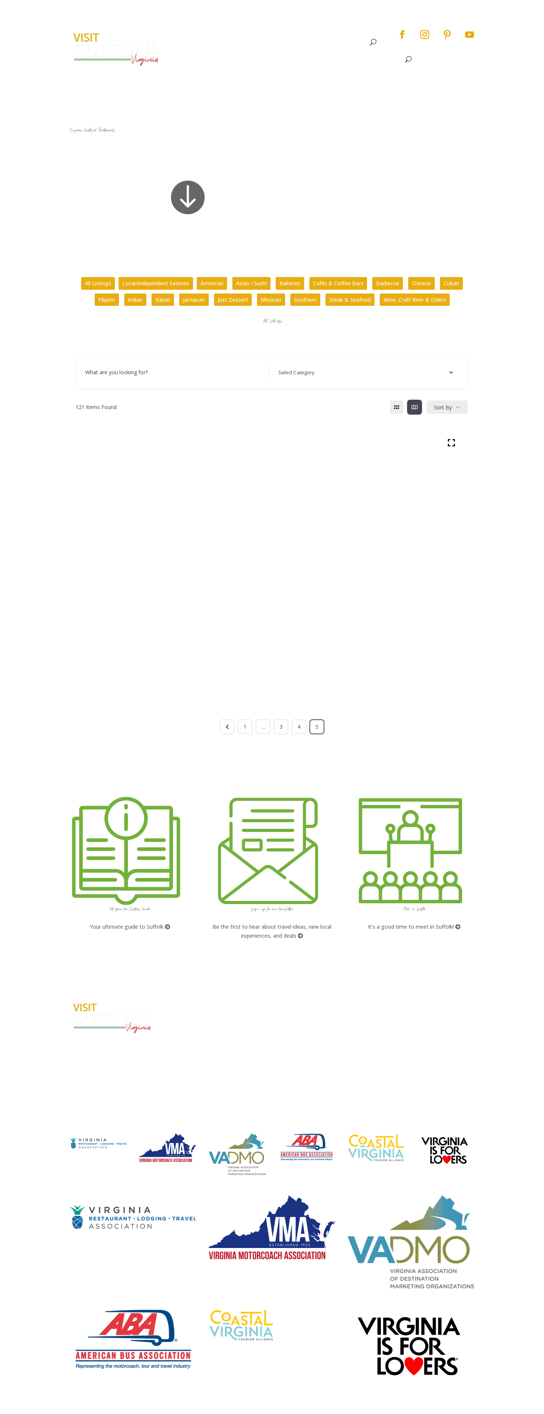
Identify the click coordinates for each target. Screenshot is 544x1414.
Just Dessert (233, 299)
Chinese (421, 283)
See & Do (239, 42)
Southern (305, 299)
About (204, 42)
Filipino (106, 299)
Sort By (443, 407)
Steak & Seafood (350, 299)
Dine (305, 42)
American (212, 283)
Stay (324, 42)
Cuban (451, 283)
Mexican (271, 299)
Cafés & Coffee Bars (338, 283)
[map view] (414, 407)
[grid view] (396, 407)
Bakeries (289, 283)
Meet (351, 42)
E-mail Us (188, 1054)
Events (275, 42)
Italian (162, 299)
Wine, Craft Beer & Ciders (414, 299)
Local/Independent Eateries (155, 283)
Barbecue (387, 283)
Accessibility (406, 1019)
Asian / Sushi (251, 283)
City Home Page (411, 1005)
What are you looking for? (116, 372)
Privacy (399, 1033)
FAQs (290, 1005)
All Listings (98, 283)
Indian (135, 299)
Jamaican (194, 299)
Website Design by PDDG (420, 1047)
